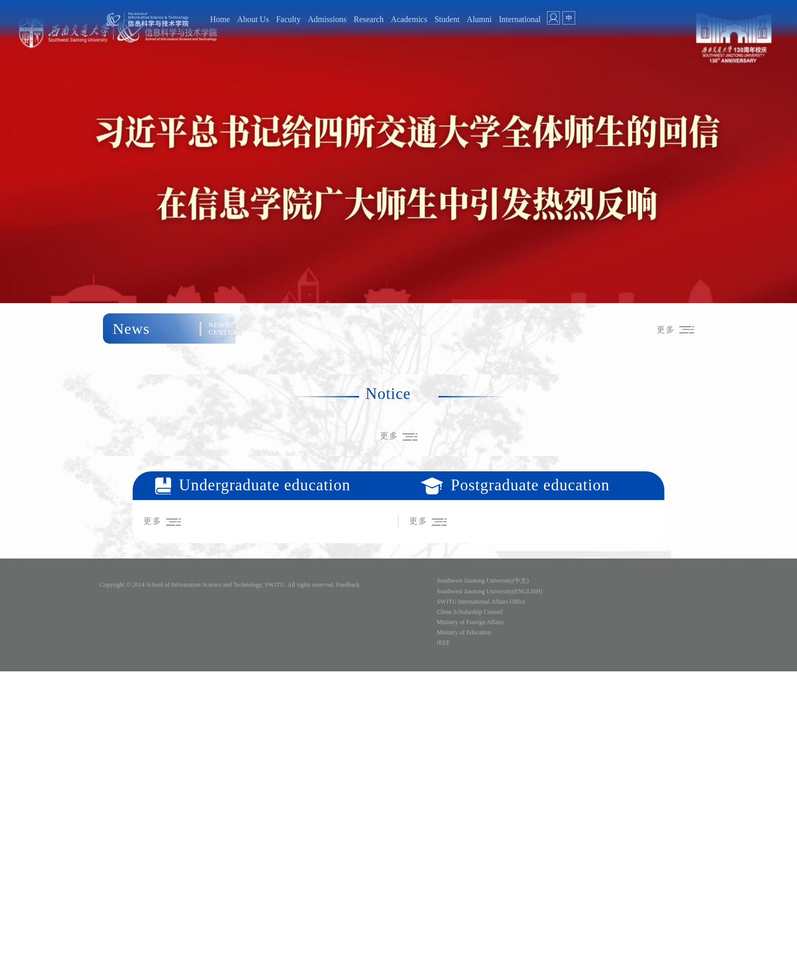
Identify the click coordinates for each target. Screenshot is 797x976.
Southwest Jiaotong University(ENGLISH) (490, 591)
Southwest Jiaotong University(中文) (483, 580)
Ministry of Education (464, 632)
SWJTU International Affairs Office (481, 601)
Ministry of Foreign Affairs (470, 622)
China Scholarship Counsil (470, 611)
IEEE (443, 642)
